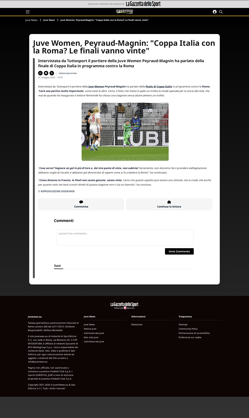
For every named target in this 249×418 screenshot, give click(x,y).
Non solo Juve (91, 337)
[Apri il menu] (27, 12)
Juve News (31, 20)
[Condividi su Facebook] (46, 73)
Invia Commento (179, 251)
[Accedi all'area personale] (215, 12)
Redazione (136, 324)
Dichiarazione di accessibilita (194, 333)
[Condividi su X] (52, 73)
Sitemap (183, 324)
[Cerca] (221, 12)
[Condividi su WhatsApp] (40, 73)
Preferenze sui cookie (190, 337)
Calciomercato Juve (94, 333)
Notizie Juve (90, 328)
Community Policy (188, 328)
